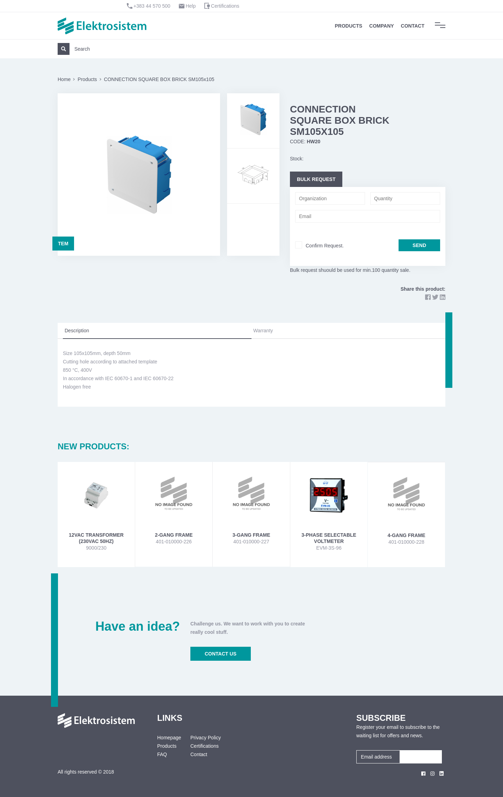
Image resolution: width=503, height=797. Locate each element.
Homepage (168, 737)
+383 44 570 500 (151, 6)
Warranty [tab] (263, 330)
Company (381, 26)
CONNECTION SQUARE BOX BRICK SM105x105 (159, 79)
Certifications (225, 6)
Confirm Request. (325, 245)
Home (64, 79)
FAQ (162, 754)
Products (349, 26)
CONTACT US (220, 654)
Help (190, 6)
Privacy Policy (205, 737)
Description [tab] (77, 330)
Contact (412, 26)
